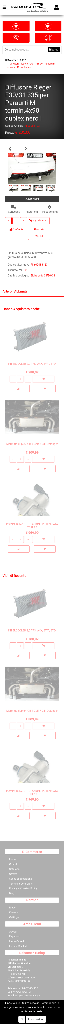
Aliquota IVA (15, 270)
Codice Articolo (14, 126)
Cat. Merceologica (18, 275)
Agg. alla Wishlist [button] (39, 232)
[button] (10, 148)
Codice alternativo (18, 264)
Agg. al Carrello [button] (38, 220)
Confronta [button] (16, 229)
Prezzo (10, 133)
